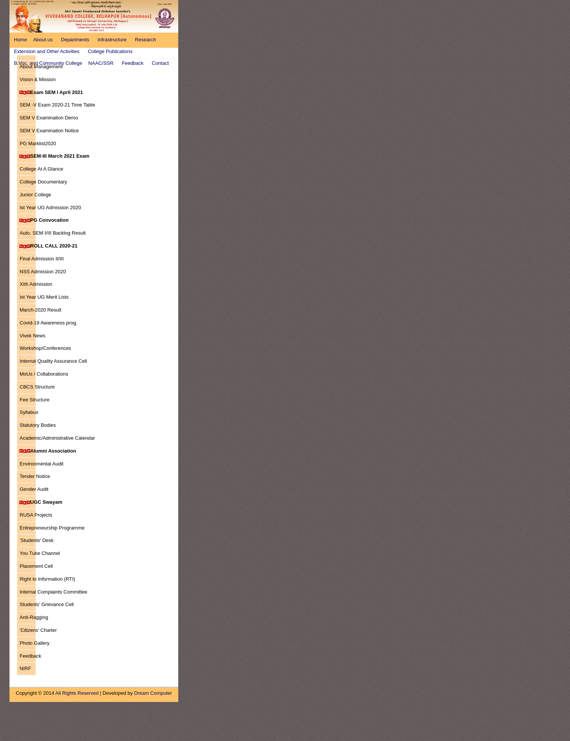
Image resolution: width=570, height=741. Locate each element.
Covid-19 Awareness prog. (48, 323)
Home (20, 39)
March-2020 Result (40, 310)
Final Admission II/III (41, 259)
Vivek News (32, 335)
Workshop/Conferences (45, 348)
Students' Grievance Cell (46, 604)
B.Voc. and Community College (48, 63)
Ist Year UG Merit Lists (44, 297)
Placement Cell (36, 566)
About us (42, 39)
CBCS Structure (37, 387)
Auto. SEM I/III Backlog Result (52, 233)
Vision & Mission (37, 79)
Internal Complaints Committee (53, 592)
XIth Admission (35, 284)
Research (145, 39)
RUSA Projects (35, 515)
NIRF (25, 668)
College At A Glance (41, 169)
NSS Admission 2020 (42, 271)
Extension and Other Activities (47, 51)
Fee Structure (34, 400)
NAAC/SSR (100, 63)
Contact (160, 63)
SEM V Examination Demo (48, 118)
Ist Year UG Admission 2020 (50, 207)
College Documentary (43, 182)
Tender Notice (34, 476)
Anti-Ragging (33, 617)
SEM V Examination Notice (49, 130)
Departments (75, 39)
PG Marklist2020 (37, 143)
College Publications (110, 51)
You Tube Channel (39, 553)
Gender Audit (34, 489)
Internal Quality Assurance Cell (53, 361)
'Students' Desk (36, 540)
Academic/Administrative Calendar (56, 438)
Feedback (132, 63)
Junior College (35, 194)
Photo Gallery (34, 643)
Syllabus (28, 412)
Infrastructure (112, 39)
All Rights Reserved (77, 693)
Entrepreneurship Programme (52, 528)
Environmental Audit (41, 464)
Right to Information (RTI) (47, 579)
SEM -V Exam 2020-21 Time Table (56, 105)
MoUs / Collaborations (43, 374)
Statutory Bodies (37, 425)
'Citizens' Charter (38, 630)
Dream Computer (153, 693)
